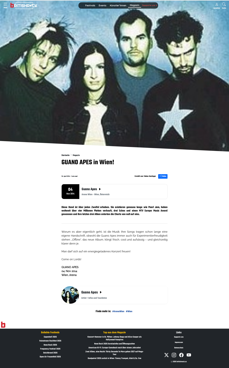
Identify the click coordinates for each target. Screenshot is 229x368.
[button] (90, 5)
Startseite (65, 155)
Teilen (162, 176)
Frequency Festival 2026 (50, 349)
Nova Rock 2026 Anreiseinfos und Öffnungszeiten (114, 344)
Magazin (134, 5)
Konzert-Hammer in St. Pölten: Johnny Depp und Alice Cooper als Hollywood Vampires (114, 338)
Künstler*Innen (118, 5)
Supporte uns (149, 5)
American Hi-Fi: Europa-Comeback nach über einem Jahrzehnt (115, 347)
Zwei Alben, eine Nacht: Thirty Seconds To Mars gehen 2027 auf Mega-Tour (114, 353)
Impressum (179, 342)
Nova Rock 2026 (50, 345)
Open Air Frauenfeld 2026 (50, 357)
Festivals (90, 5)
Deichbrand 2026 (50, 353)
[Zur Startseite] (3, 324)
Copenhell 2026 (50, 337)
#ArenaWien (118, 311)
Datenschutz (178, 347)
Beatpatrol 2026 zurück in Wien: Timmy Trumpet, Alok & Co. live (114, 358)
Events (102, 5)
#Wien (129, 311)
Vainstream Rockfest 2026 (50, 341)
